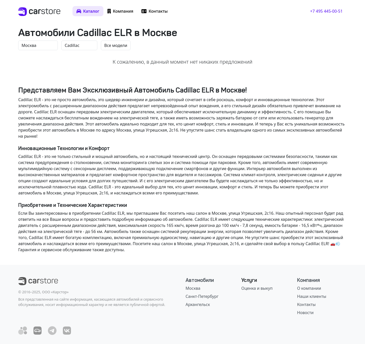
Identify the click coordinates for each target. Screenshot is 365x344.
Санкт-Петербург (202, 296)
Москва (193, 288)
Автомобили (200, 280)
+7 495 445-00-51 (326, 11)
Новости (305, 312)
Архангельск (198, 304)
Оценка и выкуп (256, 288)
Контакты (306, 304)
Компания (308, 280)
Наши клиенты (311, 296)
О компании (309, 288)
